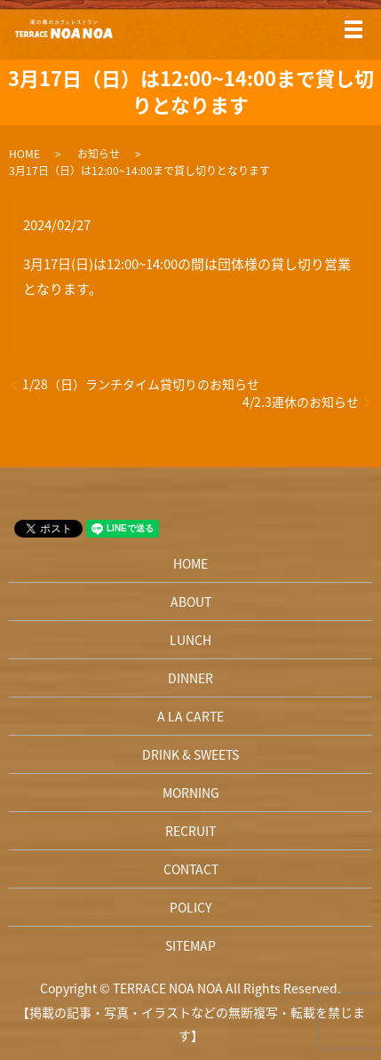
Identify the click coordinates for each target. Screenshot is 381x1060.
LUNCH (190, 640)
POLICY (190, 907)
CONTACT (190, 869)
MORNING (191, 792)
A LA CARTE (190, 716)
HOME (24, 154)
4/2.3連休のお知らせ (300, 402)
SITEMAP (190, 945)
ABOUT (191, 601)
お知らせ (98, 154)
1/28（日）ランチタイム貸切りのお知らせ (140, 384)
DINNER (190, 678)
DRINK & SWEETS (190, 754)
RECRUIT (190, 831)
